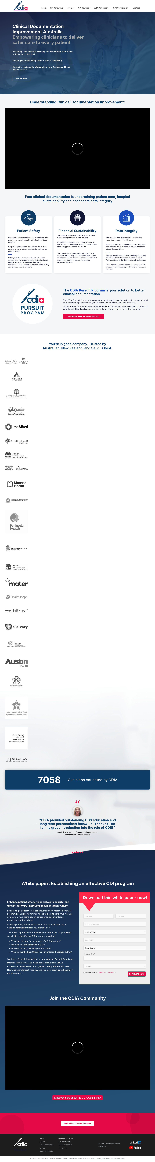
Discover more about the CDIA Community (77, 1097)
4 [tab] (79, 852)
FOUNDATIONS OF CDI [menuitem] (65, 1139)
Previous (36, 823)
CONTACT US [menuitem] (63, 1148)
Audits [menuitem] (42, 1148)
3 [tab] (76, 852)
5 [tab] (81, 852)
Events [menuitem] (71, 8)
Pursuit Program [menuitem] (46, 1145)
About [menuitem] (43, 8)
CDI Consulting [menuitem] (57, 8)
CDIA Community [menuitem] (102, 8)
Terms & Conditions (118, 1159)
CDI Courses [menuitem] (84, 8)
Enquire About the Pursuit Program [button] (77, 1123)
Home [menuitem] (42, 1139)
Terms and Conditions (106, 973)
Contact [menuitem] (136, 8)
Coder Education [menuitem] (46, 1152)
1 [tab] (72, 852)
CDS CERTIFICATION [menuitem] (65, 1145)
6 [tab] (83, 852)
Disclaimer (106, 1159)
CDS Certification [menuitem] (121, 8)
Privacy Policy (96, 1159)
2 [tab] (74, 852)
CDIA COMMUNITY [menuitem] (64, 1142)
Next (118, 823)
